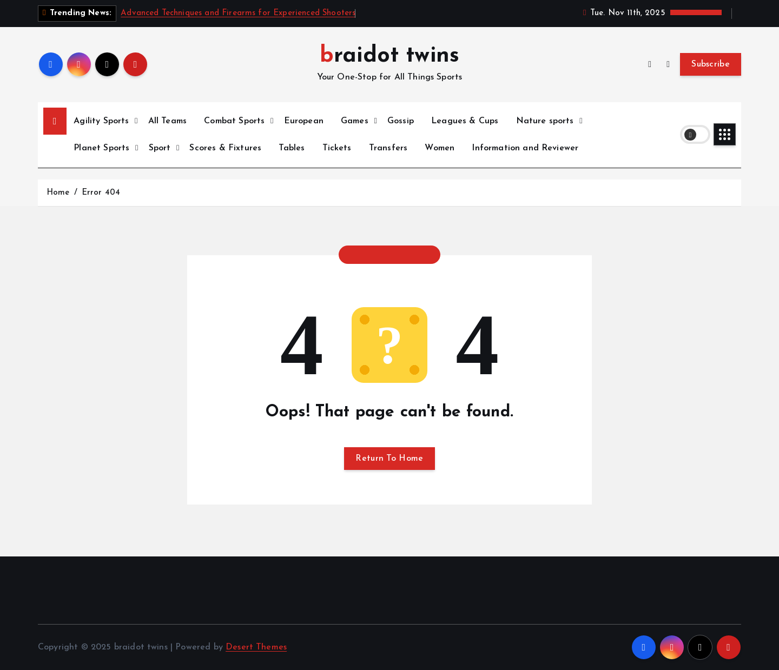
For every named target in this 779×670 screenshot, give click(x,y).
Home (58, 193)
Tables (292, 148)
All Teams (167, 121)
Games (354, 121)
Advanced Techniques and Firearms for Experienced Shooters (238, 13)
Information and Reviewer (525, 148)
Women (439, 148)
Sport (160, 148)
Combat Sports (234, 121)
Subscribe (710, 64)
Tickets (337, 148)
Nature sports (545, 121)
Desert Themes (256, 647)
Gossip (400, 121)
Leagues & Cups (464, 121)
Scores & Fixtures (225, 148)
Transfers (388, 148)
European (304, 121)
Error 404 (101, 193)
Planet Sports (101, 148)
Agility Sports (101, 121)
